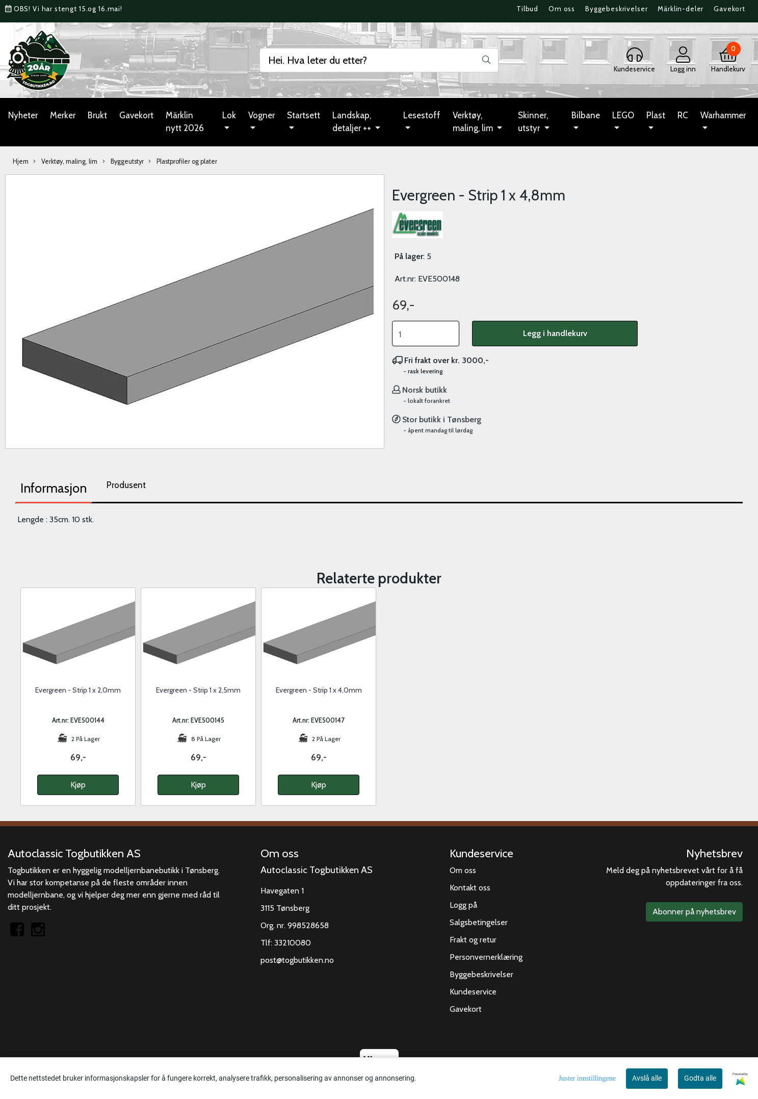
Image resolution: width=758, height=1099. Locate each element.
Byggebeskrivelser (616, 9)
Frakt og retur (473, 939)
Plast (655, 115)
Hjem (21, 161)
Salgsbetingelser (479, 922)
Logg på (463, 905)
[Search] (379, 60)
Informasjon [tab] (53, 488)
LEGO (623, 115)
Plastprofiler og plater (182, 162)
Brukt (97, 115)
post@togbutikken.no (297, 960)
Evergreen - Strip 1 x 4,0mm (319, 690)
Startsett (303, 115)
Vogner (261, 115)
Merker (62, 115)
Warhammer (723, 115)
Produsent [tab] (126, 485)
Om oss (561, 9)
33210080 (292, 943)
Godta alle (700, 1078)
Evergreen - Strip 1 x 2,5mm (198, 690)
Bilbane (585, 115)
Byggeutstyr (123, 162)
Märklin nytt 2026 (185, 122)
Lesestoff (421, 115)
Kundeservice (473, 991)
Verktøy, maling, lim (474, 122)
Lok (229, 115)
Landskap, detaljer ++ (352, 122)
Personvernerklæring (486, 957)
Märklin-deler (680, 9)
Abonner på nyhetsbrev (694, 911)
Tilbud (527, 9)
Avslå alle (647, 1078)
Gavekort (729, 9)
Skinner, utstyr (533, 122)
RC (682, 115)
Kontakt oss (470, 887)
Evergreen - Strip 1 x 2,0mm (78, 690)
